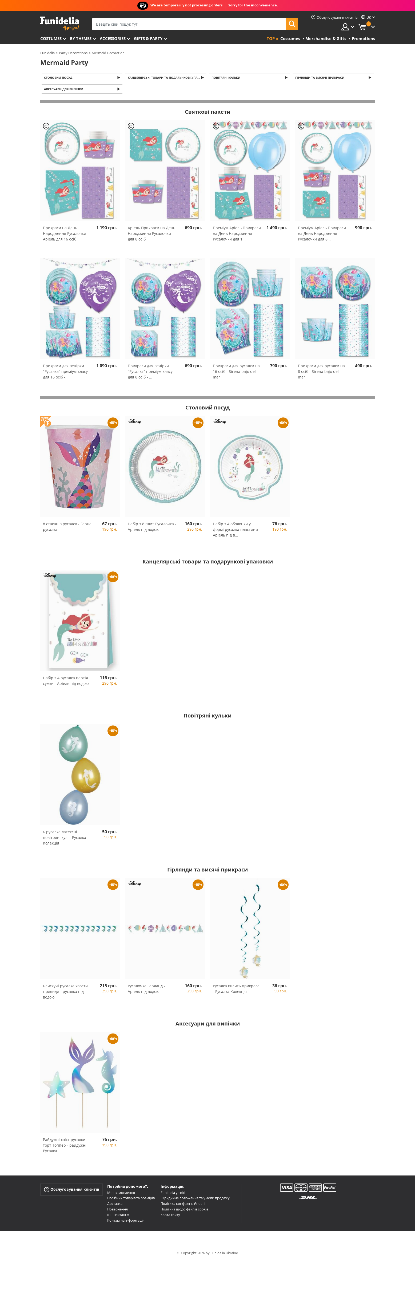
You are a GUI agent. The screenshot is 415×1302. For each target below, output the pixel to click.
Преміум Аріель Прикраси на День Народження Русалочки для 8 (322, 235)
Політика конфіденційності (183, 1205)
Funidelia (47, 52)
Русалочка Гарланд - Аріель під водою (146, 990)
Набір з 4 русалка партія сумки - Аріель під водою (66, 682)
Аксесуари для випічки (64, 90)
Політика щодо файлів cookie (184, 1210)
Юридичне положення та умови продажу (195, 1199)
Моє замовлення (121, 1194)
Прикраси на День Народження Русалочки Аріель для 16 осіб (64, 235)
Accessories (113, 38)
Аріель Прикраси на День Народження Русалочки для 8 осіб (151, 235)
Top (271, 38)
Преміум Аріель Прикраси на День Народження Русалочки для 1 (237, 235)
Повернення (117, 1210)
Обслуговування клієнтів (71, 1191)
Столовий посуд (59, 78)
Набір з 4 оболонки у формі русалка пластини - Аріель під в (236, 531)
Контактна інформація (125, 1222)
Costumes (51, 38)
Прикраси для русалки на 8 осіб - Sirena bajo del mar (321, 373)
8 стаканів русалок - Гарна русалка (67, 528)
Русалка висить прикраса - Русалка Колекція (236, 990)
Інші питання (118, 1216)
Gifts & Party (148, 38)
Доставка (114, 1205)
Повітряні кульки (226, 78)
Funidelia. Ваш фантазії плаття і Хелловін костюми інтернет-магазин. (59, 24)
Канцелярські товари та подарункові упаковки (167, 78)
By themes (80, 38)
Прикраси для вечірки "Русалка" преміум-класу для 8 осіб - (150, 373)
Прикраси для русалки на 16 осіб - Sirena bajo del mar (236, 373)
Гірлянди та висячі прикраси (320, 78)
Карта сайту (170, 1216)
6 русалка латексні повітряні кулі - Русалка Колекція (64, 839)
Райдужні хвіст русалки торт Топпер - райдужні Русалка (64, 1147)
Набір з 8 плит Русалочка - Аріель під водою (152, 528)
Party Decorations (73, 52)
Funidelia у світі (173, 1194)
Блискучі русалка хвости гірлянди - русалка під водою (65, 993)
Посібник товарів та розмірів (131, 1199)
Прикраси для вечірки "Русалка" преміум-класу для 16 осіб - (65, 373)
